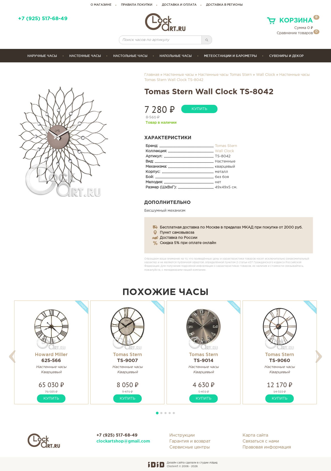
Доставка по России (178, 237)
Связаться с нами (261, 441)
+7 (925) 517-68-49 (42, 19)
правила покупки (136, 5)
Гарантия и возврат (189, 441)
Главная (151, 74)
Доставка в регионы (224, 5)
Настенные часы (85, 55)
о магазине (101, 5)
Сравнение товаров (295, 33)
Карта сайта (255, 435)
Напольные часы (176, 55)
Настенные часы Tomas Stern (225, 74)
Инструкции (182, 435)
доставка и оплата (179, 5)
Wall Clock (265, 74)
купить (199, 109)
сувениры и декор (286, 55)
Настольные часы (130, 55)
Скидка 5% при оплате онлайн (188, 243)
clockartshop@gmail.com (123, 441)
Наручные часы (42, 55)
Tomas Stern (226, 146)
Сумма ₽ (303, 28)
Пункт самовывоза (177, 232)
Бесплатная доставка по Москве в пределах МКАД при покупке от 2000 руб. (231, 227)
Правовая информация (267, 447)
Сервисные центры (189, 447)
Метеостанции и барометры (230, 55)
